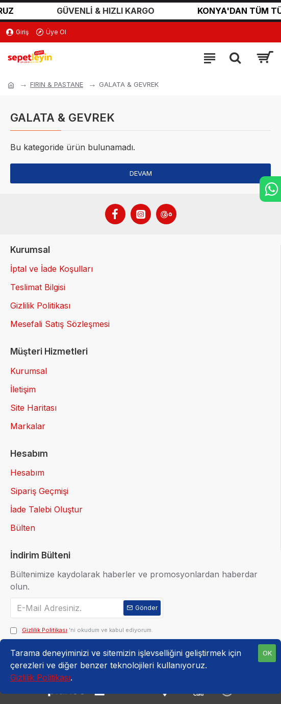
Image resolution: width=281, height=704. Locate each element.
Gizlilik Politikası (40, 677)
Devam (141, 173)
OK (267, 653)
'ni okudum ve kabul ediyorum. (81, 630)
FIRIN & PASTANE (56, 84)
